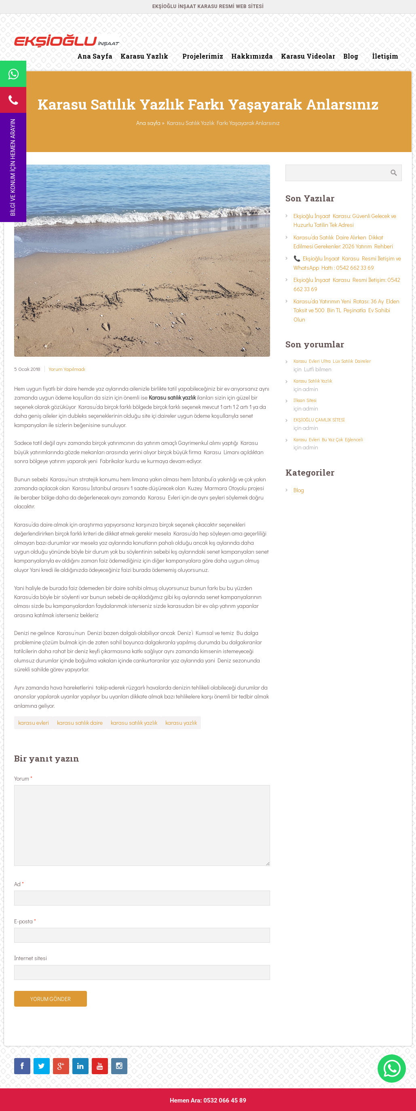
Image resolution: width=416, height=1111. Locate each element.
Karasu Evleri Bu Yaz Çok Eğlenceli (328, 439)
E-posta (25, 921)
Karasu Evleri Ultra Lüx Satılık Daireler (332, 361)
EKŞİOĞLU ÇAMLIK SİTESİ (319, 420)
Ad (19, 884)
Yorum (23, 778)
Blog (299, 490)
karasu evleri (33, 722)
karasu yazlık (181, 722)
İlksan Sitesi (305, 400)
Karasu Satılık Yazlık (313, 381)
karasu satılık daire (80, 722)
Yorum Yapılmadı (67, 369)
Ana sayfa (148, 123)
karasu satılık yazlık (134, 722)
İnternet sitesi (30, 958)
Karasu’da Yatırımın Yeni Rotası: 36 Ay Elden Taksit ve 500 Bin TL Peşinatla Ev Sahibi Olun (346, 310)
